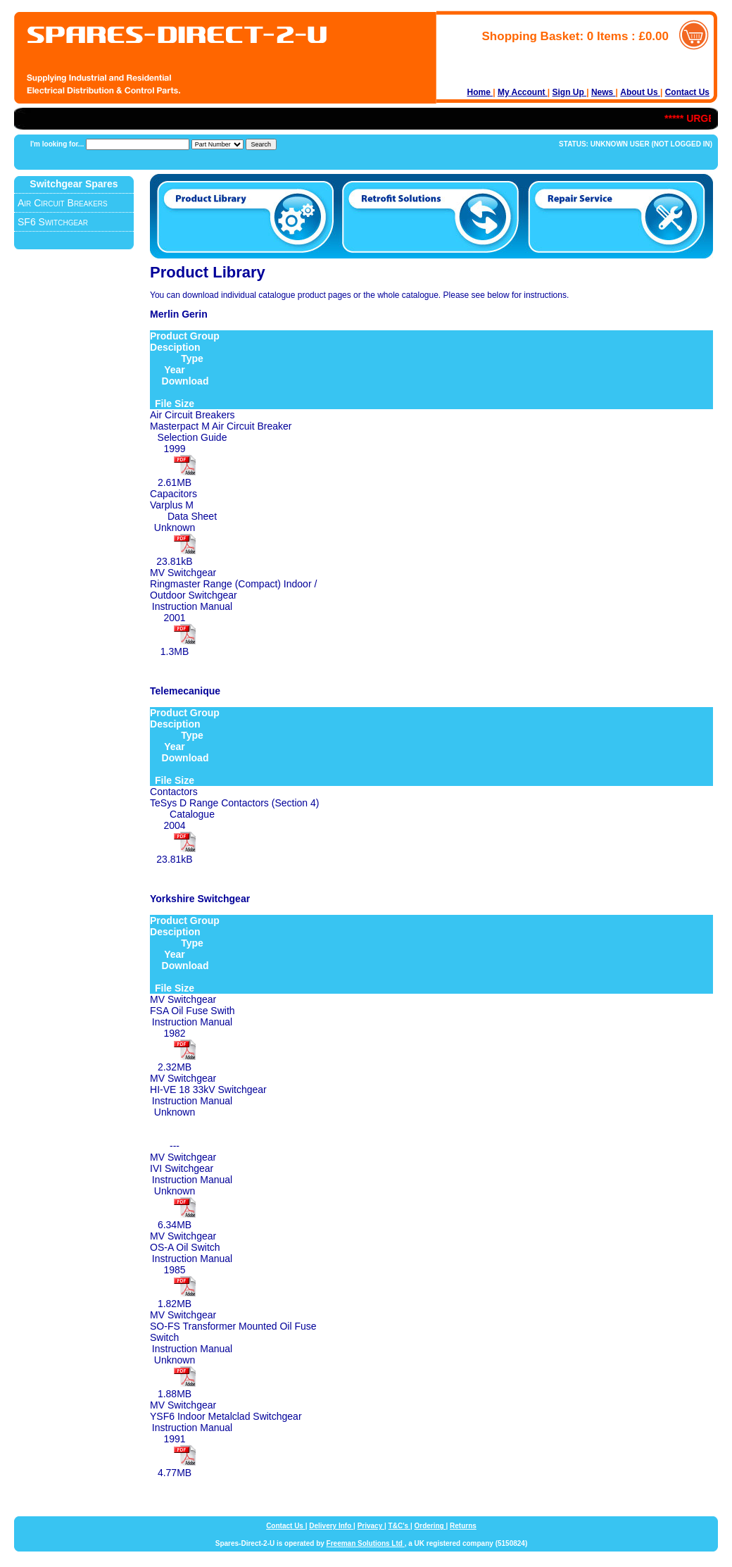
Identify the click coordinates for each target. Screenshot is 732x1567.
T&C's (399, 1526)
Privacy (371, 1526)
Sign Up (570, 92)
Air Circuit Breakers (63, 202)
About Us (640, 92)
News (603, 92)
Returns (463, 1526)
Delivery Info (331, 1526)
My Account (523, 92)
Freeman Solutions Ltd (366, 1543)
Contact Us (687, 92)
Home (480, 92)
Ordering (430, 1526)
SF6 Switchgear (53, 221)
